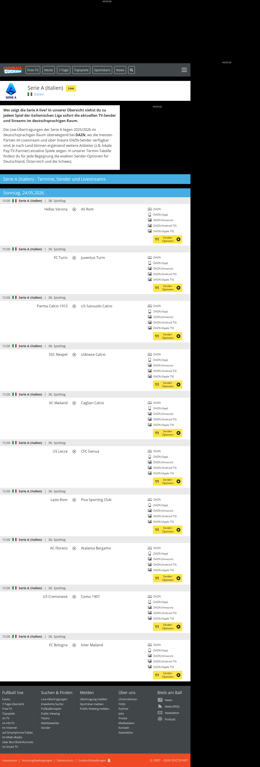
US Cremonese (55, 596)
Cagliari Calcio (92, 402)
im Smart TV (10, 747)
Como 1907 (90, 596)
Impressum (9, 760)
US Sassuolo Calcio (96, 306)
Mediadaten (126, 723)
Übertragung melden (93, 699)
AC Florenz (59, 548)
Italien (39, 94)
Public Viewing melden (94, 709)
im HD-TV (8, 723)
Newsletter (126, 732)
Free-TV (32, 70)
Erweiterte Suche (52, 704)
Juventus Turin (93, 257)
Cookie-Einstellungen (92, 760)
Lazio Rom (59, 499)
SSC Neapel (58, 354)
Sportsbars (102, 70)
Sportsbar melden (92, 704)
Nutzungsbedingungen (37, 760)
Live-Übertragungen (54, 699)
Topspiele (8, 713)
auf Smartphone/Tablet (17, 732)
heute (6, 699)
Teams (45, 718)
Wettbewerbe (50, 723)
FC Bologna (58, 645)
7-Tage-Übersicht (13, 704)
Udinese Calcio (93, 354)
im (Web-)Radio (12, 737)
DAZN (157, 209)
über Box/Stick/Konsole (17, 742)
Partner (123, 709)
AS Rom (87, 209)
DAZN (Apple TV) (163, 231)
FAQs (122, 704)
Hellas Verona (56, 209)
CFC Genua (90, 451)
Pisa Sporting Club (96, 499)
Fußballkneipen (51, 709)
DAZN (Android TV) (165, 226)
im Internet (9, 728)
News (120, 70)
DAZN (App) (160, 214)
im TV (5, 718)
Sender (45, 728)
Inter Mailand (92, 645)
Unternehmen (128, 699)
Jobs (121, 713)
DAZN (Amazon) (163, 220)
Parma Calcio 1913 (52, 306)
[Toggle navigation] (184, 69)
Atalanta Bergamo (96, 548)
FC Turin (61, 257)
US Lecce (60, 451)
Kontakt (124, 728)
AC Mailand (58, 402)
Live (71, 88)
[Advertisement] (107, 32)
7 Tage (63, 70)
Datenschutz (65, 760)
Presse (123, 718)
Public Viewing (50, 713)
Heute (48, 70)
